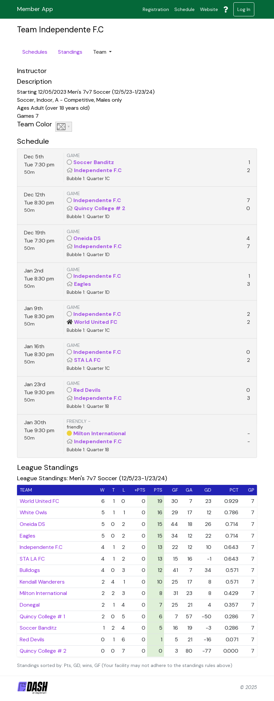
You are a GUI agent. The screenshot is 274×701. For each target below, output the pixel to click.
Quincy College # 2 (99, 208)
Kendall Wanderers (42, 581)
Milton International (99, 433)
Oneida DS (87, 238)
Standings (70, 51)
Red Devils (87, 390)
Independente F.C (98, 170)
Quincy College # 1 (42, 616)
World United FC (95, 321)
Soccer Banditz (93, 162)
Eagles (82, 283)
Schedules (34, 51)
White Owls (33, 512)
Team (100, 51)
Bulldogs (30, 570)
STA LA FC (87, 360)
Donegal (30, 604)
